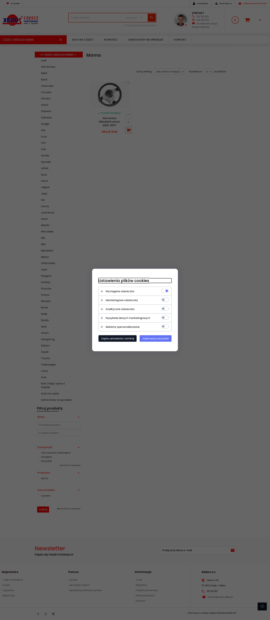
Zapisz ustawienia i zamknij (117, 338)
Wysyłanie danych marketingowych (128, 318)
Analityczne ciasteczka (120, 309)
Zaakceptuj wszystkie (155, 338)
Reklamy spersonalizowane (123, 327)
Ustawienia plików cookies (123, 280)
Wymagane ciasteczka (120, 291)
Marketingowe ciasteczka (122, 300)
